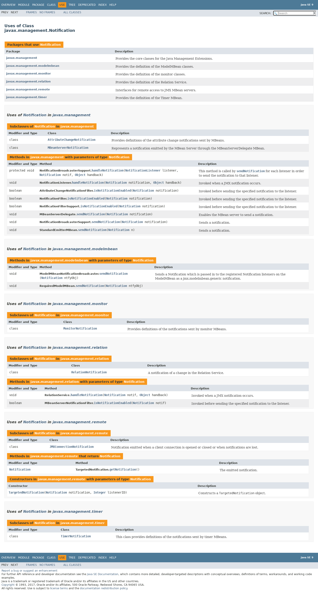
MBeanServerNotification (68, 147)
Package (38, 4)
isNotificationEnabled (112, 190)
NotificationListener (143, 170)
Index (102, 4)
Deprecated (87, 4)
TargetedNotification (26, 492)
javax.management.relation (28, 81)
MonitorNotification (80, 328)
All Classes (72, 12)
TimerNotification (76, 536)
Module (24, 4)
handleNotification (107, 170)
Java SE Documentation (102, 574)
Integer (99, 492)
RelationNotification (89, 372)
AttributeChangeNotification (71, 139)
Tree (72, 4)
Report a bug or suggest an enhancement (29, 570)
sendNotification (91, 214)
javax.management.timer (26, 97)
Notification (50, 44)
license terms (59, 588)
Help (112, 4)
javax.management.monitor (28, 73)
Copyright (8, 584)
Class (51, 4)
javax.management (21, 57)
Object (80, 175)
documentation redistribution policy (103, 588)
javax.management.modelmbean (32, 65)
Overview (8, 4)
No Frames (47, 12)
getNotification (123, 469)
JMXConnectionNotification (71, 446)
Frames (31, 12)
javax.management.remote (28, 89)
